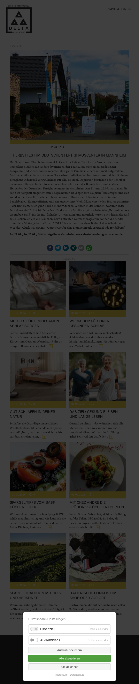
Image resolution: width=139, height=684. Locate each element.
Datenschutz (77, 674)
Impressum (61, 674)
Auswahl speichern (69, 650)
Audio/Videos (50, 640)
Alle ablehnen (69, 666)
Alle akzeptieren (69, 658)
